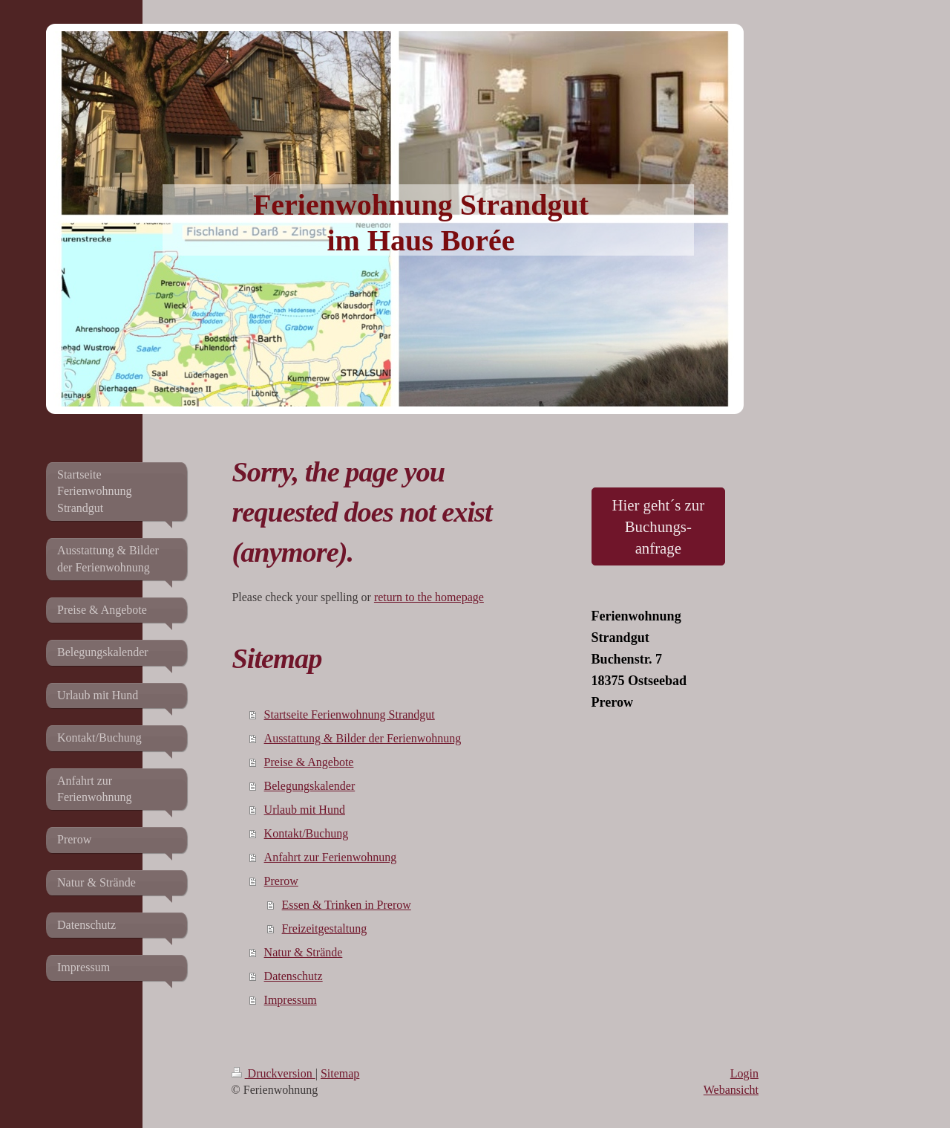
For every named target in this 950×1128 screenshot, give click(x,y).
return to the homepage (429, 597)
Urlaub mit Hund (304, 809)
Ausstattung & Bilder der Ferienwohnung (363, 738)
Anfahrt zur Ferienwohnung (330, 857)
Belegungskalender (310, 785)
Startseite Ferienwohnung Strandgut (349, 714)
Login (744, 1073)
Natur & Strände (303, 952)
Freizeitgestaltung (324, 928)
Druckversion (273, 1073)
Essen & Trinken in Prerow (346, 904)
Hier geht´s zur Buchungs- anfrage (658, 526)
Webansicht (731, 1089)
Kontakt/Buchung (306, 833)
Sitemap (340, 1073)
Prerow (281, 881)
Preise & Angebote (309, 762)
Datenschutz (293, 976)
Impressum (290, 1000)
